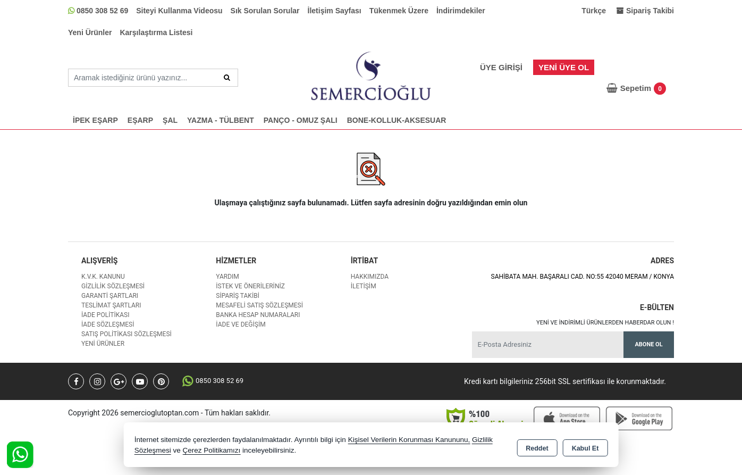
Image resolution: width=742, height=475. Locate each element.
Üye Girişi (501, 67)
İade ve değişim (240, 324)
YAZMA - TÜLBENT (220, 120)
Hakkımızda (370, 276)
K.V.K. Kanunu (103, 276)
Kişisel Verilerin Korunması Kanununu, (409, 440)
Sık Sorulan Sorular (265, 10)
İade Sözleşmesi (107, 324)
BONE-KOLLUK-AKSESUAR (396, 120)
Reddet (537, 446)
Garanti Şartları (109, 295)
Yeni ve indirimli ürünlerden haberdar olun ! (605, 322)
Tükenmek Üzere (398, 10)
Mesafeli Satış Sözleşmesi (259, 305)
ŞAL (170, 120)
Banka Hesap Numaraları (258, 315)
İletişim (363, 286)
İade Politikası (105, 315)
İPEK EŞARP (95, 120)
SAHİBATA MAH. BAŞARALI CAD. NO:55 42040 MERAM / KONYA (582, 276)
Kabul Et (585, 446)
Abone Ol (648, 344)
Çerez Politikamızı (211, 451)
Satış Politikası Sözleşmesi (126, 334)
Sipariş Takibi (237, 295)
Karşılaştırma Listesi (156, 32)
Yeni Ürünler (90, 32)
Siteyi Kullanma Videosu (179, 10)
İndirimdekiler (460, 10)
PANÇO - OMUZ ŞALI (301, 120)
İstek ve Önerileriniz (250, 286)
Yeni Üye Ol (563, 67)
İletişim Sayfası (334, 10)
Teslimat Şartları (111, 305)
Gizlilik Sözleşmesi (113, 286)
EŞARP (140, 120)
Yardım (227, 276)
